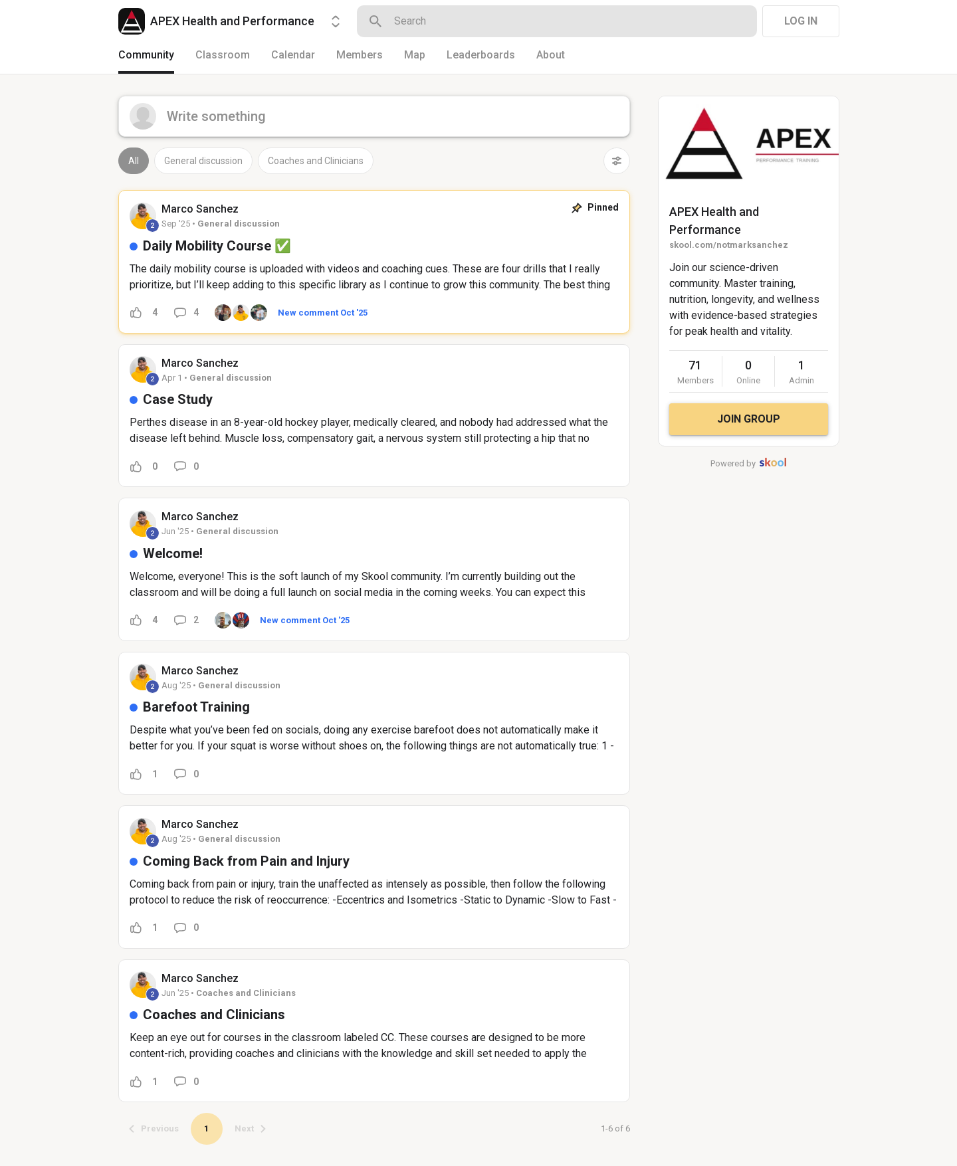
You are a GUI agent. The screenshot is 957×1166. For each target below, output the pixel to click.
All (133, 160)
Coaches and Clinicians (316, 160)
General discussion (203, 160)
